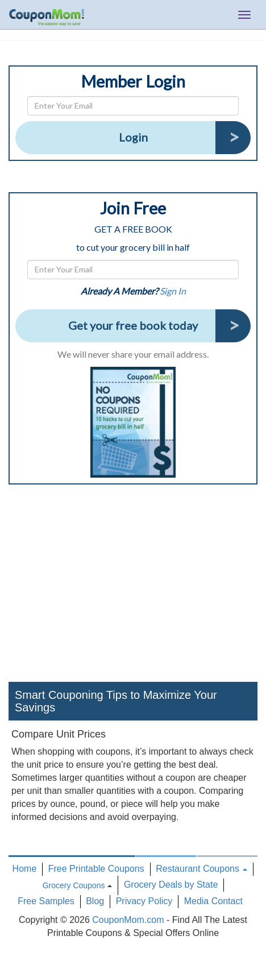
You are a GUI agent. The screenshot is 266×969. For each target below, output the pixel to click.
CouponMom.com (128, 920)
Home (25, 868)
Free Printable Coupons (96, 868)
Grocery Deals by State (171, 884)
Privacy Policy (144, 901)
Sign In (173, 290)
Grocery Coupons (74, 885)
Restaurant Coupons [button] (201, 868)
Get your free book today (133, 325)
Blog (95, 901)
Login (133, 137)
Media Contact (213, 901)
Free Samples (46, 901)
